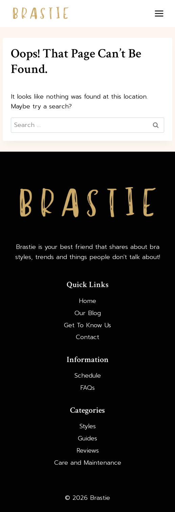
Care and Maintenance (87, 462)
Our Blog (87, 313)
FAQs (87, 387)
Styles (88, 426)
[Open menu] (159, 13)
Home (87, 301)
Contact (87, 337)
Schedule (87, 375)
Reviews (87, 450)
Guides (87, 438)
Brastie (26, 247)
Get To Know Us (87, 325)
